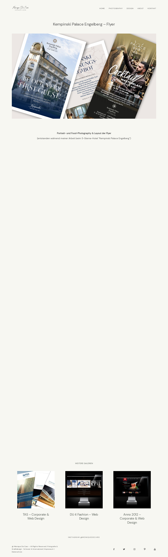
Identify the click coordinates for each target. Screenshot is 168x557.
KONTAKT (152, 8)
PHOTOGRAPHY (116, 8)
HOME (102, 8)
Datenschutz (17, 552)
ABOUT (140, 8)
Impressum (48, 549)
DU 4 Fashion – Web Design (84, 498)
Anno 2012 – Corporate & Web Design (132, 498)
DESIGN (130, 8)
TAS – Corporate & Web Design (36, 498)
